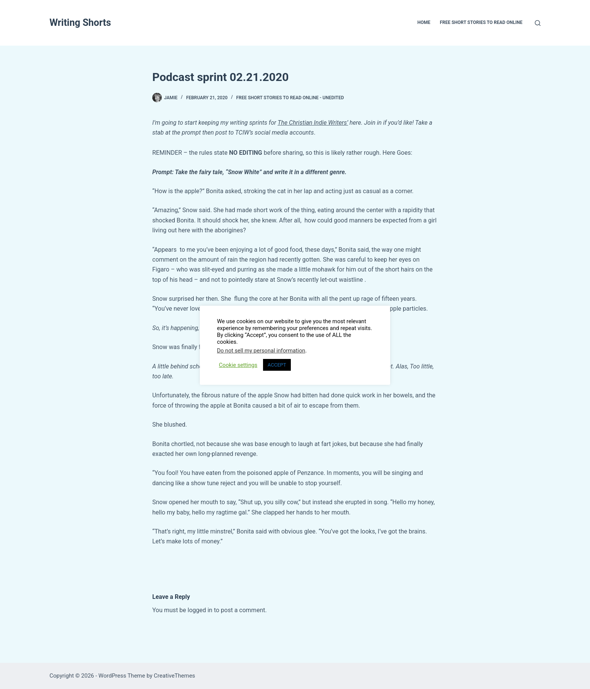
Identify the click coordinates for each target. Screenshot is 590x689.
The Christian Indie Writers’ (312, 122)
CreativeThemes (174, 675)
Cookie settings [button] (238, 365)
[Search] (538, 23)
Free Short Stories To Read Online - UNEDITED (290, 97)
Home (423, 22)
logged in (200, 610)
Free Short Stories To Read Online (481, 22)
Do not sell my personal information (261, 350)
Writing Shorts (80, 22)
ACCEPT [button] (277, 365)
